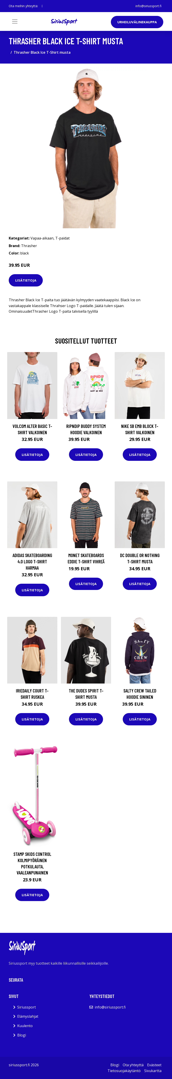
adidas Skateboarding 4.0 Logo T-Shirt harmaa (32, 561)
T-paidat (62, 238)
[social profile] (42, 6)
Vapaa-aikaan (42, 238)
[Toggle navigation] (15, 21)
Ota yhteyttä (133, 1064)
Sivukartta (152, 1070)
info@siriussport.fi (148, 6)
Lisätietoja (25, 280)
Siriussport (26, 1007)
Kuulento (25, 1025)
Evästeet (154, 1064)
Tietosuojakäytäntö (124, 1070)
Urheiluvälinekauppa (137, 22)
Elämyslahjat (27, 1016)
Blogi (21, 1035)
